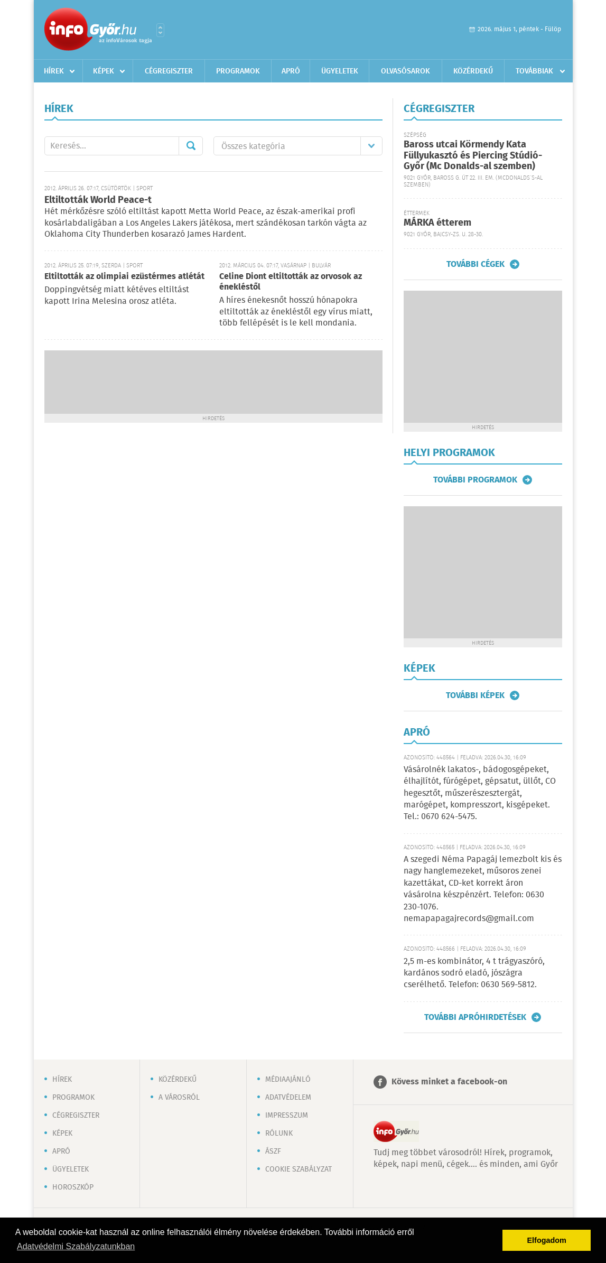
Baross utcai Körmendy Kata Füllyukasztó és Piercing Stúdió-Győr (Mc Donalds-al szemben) (473, 155)
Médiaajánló (288, 1079)
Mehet (191, 145)
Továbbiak (534, 71)
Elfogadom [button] (546, 1240)
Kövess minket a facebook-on (449, 1082)
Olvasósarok (405, 71)
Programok (238, 71)
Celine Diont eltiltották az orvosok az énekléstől (290, 282)
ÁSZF (273, 1151)
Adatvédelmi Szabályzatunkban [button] (76, 1246)
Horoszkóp (73, 1187)
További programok (475, 480)
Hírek (54, 71)
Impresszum (286, 1115)
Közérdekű (473, 71)
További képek (475, 695)
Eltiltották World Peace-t (98, 200)
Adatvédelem (288, 1097)
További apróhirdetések (475, 1017)
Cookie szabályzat (298, 1169)
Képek (103, 71)
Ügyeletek (339, 71)
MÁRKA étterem (437, 223)
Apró (291, 71)
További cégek (475, 264)
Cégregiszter (169, 71)
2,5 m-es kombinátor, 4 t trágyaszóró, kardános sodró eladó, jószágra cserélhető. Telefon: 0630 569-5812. (474, 973)
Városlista (160, 30)
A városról (179, 1097)
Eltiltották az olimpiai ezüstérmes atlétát (124, 276)
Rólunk (279, 1133)
